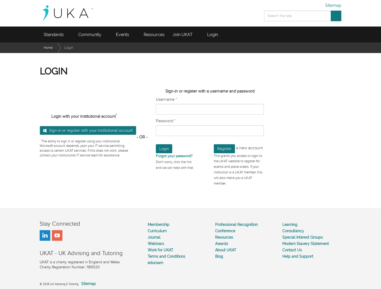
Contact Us (292, 250)
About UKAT (225, 250)
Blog (219, 256)
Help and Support (297, 256)
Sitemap (333, 5)
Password (166, 121)
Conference (225, 231)
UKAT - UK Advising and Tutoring (72, 13)
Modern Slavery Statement (305, 244)
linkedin (45, 235)
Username (166, 99)
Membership (158, 224)
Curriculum (157, 231)
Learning (289, 224)
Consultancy (293, 231)
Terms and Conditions (166, 256)
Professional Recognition (236, 224)
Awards (221, 244)
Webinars (156, 244)
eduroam (155, 263)
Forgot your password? (174, 156)
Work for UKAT (160, 250)
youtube (57, 235)
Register (224, 149)
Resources (224, 237)
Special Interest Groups (302, 237)
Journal (154, 237)
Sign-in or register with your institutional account (88, 130)
